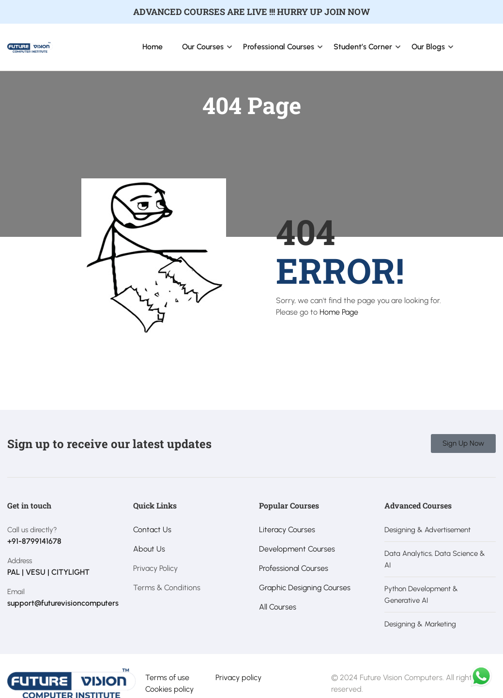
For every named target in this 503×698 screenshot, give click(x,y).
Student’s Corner (363, 46)
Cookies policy (169, 689)
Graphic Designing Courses (305, 587)
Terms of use (167, 677)
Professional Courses (278, 46)
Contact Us (152, 529)
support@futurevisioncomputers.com (71, 603)
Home (152, 46)
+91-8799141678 (34, 541)
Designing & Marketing (420, 624)
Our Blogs (428, 46)
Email (16, 591)
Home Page (339, 312)
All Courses (277, 606)
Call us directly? (32, 529)
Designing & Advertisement (427, 529)
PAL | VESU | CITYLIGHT (48, 572)
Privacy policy (238, 677)
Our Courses (203, 46)
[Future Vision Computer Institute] (30, 46)
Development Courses (297, 548)
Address (19, 560)
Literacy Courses (287, 529)
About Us (149, 548)
